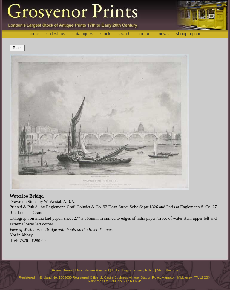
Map (78, 270)
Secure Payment (97, 270)
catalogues (82, 33)
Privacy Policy (143, 270)
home (33, 33)
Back (17, 47)
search (123, 33)
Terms (67, 270)
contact (144, 33)
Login (126, 270)
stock (105, 33)
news (164, 33)
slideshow (55, 33)
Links (116, 270)
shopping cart (189, 33)
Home (56, 270)
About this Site (167, 270)
